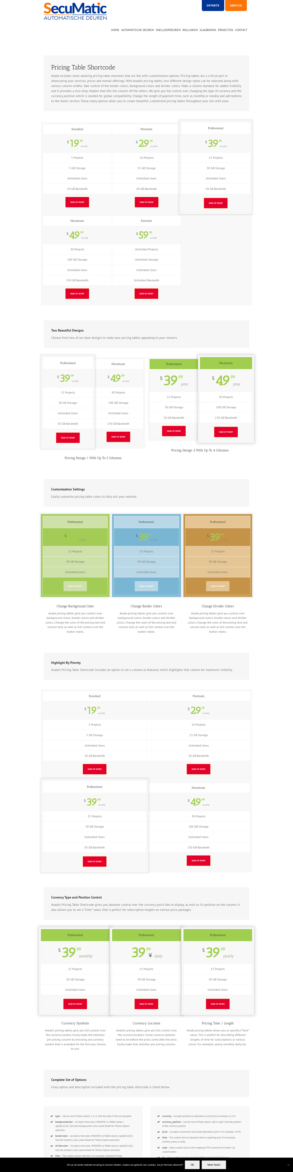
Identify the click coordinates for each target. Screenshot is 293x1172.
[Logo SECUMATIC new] (75, 3)
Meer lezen (213, 1164)
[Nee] (288, 1165)
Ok (192, 1164)
